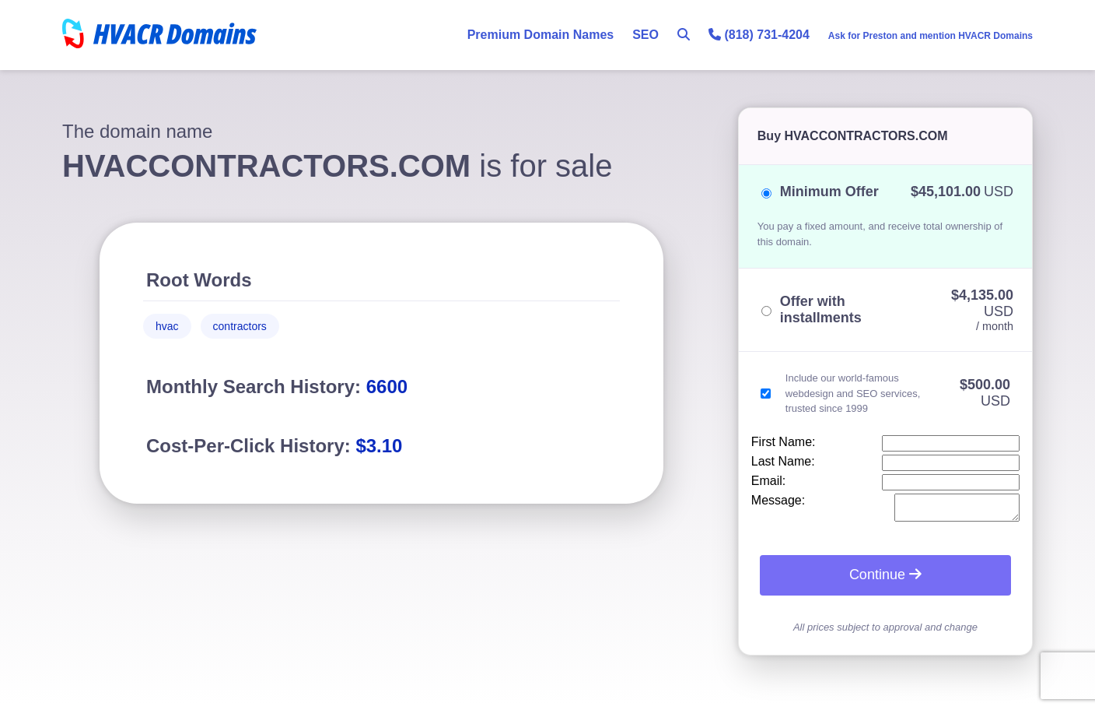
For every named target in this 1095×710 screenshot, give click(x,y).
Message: (778, 500)
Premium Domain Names (540, 34)
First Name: (783, 441)
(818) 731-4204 (759, 34)
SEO (645, 34)
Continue (885, 579)
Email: (768, 480)
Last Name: (783, 461)
